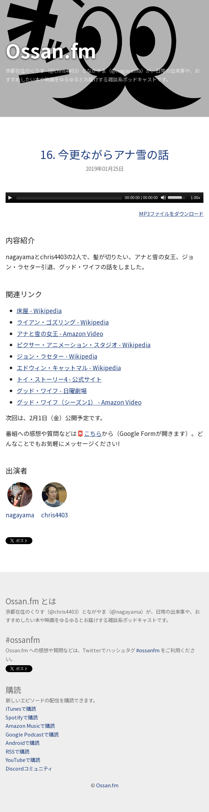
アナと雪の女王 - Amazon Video (60, 333)
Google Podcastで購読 (32, 734)
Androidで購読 (22, 742)
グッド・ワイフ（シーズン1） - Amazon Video (79, 402)
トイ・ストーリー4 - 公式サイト (59, 379)
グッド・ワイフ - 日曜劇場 (52, 390)
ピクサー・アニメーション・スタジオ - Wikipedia (83, 344)
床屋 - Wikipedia (39, 310)
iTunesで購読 (21, 708)
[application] (104, 197)
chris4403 (54, 500)
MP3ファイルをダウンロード (171, 213)
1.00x (195, 198)
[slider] (69, 197)
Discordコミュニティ (29, 768)
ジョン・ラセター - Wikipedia (57, 356)
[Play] (10, 197)
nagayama (20, 500)
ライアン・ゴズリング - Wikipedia (63, 322)
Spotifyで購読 (22, 717)
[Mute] (163, 197)
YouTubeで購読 (23, 759)
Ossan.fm (51, 50)
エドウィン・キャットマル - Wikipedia (69, 367)
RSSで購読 (17, 751)
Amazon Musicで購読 (30, 725)
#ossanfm (148, 650)
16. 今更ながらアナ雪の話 (104, 154)
